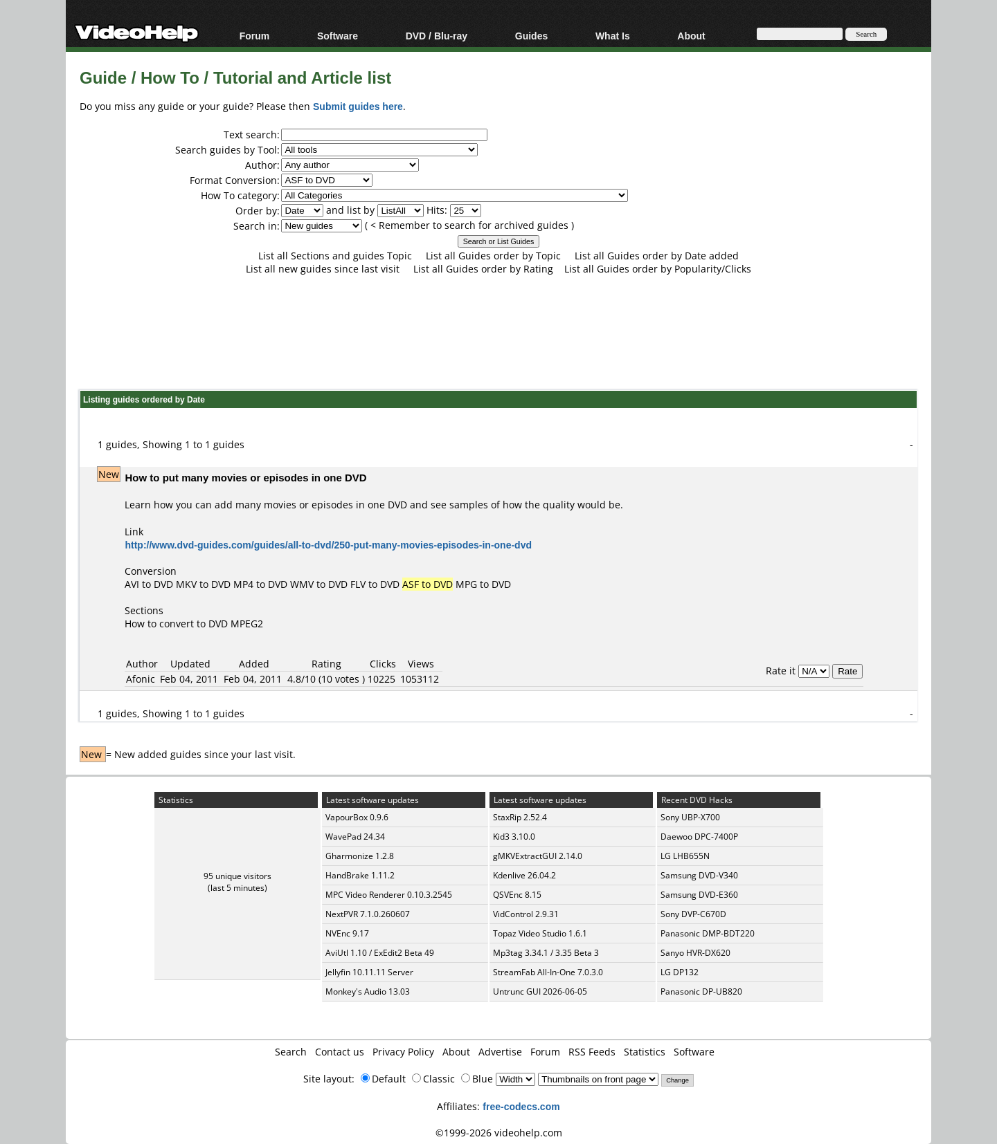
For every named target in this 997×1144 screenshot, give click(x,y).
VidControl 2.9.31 (526, 914)
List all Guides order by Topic (493, 255)
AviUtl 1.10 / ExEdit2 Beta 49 (379, 953)
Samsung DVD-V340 (699, 875)
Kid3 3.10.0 (514, 836)
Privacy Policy (403, 1051)
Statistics (644, 1051)
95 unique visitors (237, 876)
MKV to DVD (203, 584)
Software (337, 35)
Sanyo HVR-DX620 (695, 953)
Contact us (339, 1051)
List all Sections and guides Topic (335, 255)
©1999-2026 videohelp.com (498, 1132)
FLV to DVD (374, 584)
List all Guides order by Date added (657, 255)
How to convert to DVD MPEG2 (194, 623)
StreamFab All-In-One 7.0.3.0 (548, 972)
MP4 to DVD (260, 584)
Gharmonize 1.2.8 (359, 856)
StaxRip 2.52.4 (520, 817)
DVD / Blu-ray (436, 35)
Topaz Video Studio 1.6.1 (540, 933)
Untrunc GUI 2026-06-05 (540, 991)
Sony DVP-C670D (693, 914)
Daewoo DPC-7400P (699, 836)
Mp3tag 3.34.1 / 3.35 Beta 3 (546, 953)
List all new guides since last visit (322, 268)
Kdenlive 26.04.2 (524, 875)
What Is (612, 35)
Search (291, 1051)
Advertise (500, 1051)
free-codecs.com (521, 1106)
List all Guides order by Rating (483, 268)
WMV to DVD (319, 584)
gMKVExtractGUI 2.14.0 (537, 856)
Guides (531, 35)
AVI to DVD (149, 584)
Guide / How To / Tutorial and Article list (235, 77)
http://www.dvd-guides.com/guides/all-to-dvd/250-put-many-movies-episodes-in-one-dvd (328, 544)
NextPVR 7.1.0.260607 (367, 914)
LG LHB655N (685, 856)
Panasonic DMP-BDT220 (708, 933)
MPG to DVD (483, 584)
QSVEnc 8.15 (517, 895)
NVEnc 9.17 (347, 933)
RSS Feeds (592, 1051)
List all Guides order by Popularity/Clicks (657, 268)
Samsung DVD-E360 (699, 895)
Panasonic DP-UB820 (701, 991)
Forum (255, 35)
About (691, 35)
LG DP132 (680, 972)
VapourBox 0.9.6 (356, 817)
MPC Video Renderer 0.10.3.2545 (388, 895)
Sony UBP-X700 (690, 817)
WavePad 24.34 (355, 836)
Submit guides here (358, 106)
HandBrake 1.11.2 (360, 875)
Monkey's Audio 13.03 (367, 991)
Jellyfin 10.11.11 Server (369, 972)
